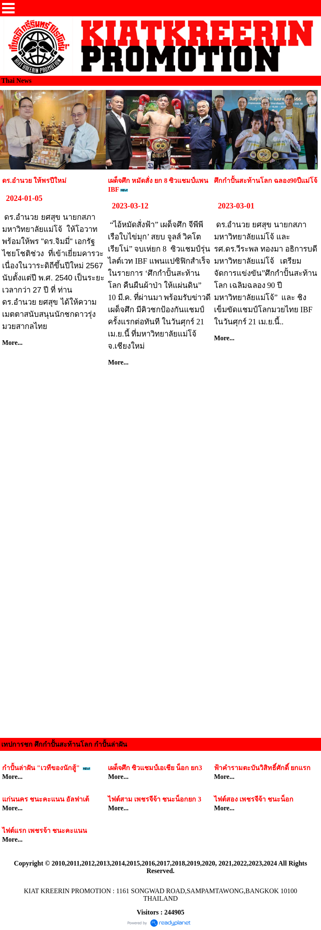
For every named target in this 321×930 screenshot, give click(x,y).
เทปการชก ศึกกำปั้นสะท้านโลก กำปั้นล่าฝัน (64, 744)
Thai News (16, 80)
